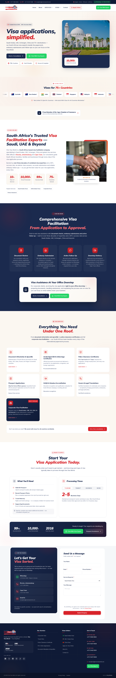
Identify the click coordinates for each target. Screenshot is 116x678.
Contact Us (65, 652)
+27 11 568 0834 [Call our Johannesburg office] (12, 2)
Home (34, 7)
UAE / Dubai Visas (68, 639)
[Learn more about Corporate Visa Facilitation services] (23, 409)
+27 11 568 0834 (92, 637)
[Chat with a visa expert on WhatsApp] (59, 296)
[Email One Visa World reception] (33, 598)
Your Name (66, 561)
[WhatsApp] (23, 658)
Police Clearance (12, 192)
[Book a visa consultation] (40, 296)
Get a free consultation (97, 429)
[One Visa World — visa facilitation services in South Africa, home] (11, 7)
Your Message (67, 585)
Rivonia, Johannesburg (23, 154)
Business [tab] (89, 488)
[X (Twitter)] (9, 658)
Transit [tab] (78, 488)
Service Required (68, 577)
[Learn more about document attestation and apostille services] (23, 360)
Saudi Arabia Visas (23, 188)
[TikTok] (20, 658)
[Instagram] (16, 658)
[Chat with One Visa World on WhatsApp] (33, 577)
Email (65, 569)
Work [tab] (99, 488)
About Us (65, 649)
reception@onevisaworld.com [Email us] (43, 2)
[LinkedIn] (12, 658)
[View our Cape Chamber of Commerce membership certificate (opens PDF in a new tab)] (58, 113)
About (40, 7)
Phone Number (87, 569)
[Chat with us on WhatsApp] (103, 7)
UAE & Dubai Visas (35, 188)
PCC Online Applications (44, 645)
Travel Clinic (41, 639)
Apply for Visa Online (68, 645)
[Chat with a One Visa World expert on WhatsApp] (37, 56)
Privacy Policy (88, 608)
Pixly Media (109, 675)
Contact (65, 7)
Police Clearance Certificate (45, 642)
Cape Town (38, 154)
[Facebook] (5, 658)
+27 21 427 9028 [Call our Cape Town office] (27, 2)
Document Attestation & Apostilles (46, 649)
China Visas (67, 642)
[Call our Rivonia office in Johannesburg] (33, 584)
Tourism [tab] (67, 488)
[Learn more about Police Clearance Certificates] (92, 360)
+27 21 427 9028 (92, 643)
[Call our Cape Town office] (33, 591)
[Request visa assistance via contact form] (93, 531)
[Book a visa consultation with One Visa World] (16, 56)
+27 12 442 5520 (92, 650)
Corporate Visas (48, 188)
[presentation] (75, 600)
